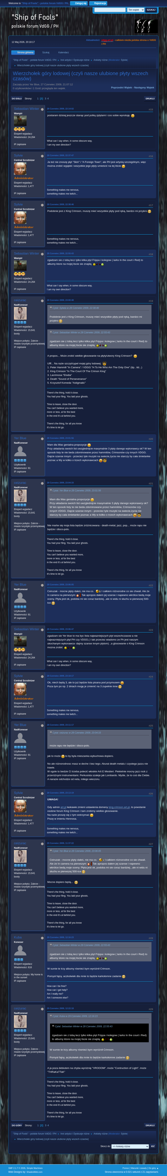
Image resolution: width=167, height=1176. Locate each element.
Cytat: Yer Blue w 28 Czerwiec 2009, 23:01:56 (77, 490)
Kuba (18, 937)
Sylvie (124, 60)
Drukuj (150, 98)
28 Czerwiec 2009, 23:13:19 (60, 793)
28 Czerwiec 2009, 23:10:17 (60, 676)
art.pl (63, 807)
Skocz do (105, 1146)
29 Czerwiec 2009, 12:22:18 (60, 1008)
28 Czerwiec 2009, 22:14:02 (60, 108)
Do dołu (17, 98)
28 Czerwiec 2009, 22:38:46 (60, 204)
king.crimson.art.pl (119, 807)
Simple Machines (34, 1168)
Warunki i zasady (139, 1168)
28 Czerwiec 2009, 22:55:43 (60, 253)
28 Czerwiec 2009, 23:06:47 (60, 629)
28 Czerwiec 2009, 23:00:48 (60, 300)
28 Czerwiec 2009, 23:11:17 (60, 725)
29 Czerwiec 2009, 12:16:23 (60, 937)
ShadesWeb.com (34, 1172)
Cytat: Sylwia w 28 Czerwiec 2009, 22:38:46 (76, 308)
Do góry (17, 1125)
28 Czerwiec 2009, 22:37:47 (60, 155)
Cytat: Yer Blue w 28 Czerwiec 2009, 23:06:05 (77, 851)
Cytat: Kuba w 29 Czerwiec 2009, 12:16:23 (75, 1016)
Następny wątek (144, 87)
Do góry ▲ (154, 1168)
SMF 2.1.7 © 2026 (16, 1168)
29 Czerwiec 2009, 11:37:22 (60, 843)
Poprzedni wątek (121, 87)
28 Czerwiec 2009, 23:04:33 (60, 482)
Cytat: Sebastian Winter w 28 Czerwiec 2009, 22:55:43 (81, 332)
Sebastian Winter (26, 109)
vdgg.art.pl (107, 40)
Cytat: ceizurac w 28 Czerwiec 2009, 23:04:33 (77, 733)
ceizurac (20, 300)
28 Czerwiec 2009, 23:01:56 (60, 438)
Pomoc (126, 1168)
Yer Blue (20, 438)
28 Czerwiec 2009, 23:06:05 (60, 584)
